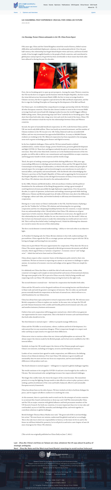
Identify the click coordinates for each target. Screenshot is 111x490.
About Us (91, 7)
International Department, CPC (83, 472)
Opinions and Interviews (30, 12)
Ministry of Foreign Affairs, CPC (28, 472)
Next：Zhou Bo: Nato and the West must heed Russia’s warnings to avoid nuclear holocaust (53, 448)
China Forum (84, 5)
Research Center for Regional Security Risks (55, 468)
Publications (66, 5)
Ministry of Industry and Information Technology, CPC (55, 472)
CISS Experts (75, 5)
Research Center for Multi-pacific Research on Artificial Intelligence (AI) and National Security (55, 463)
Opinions (57, 5)
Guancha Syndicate (60, 474)
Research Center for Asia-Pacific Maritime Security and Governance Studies (55, 461)
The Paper (48, 474)
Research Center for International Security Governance (41, 465)
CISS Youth (93, 5)
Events (51, 5)
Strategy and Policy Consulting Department (73, 465)
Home (46, 5)
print (93, 12)
